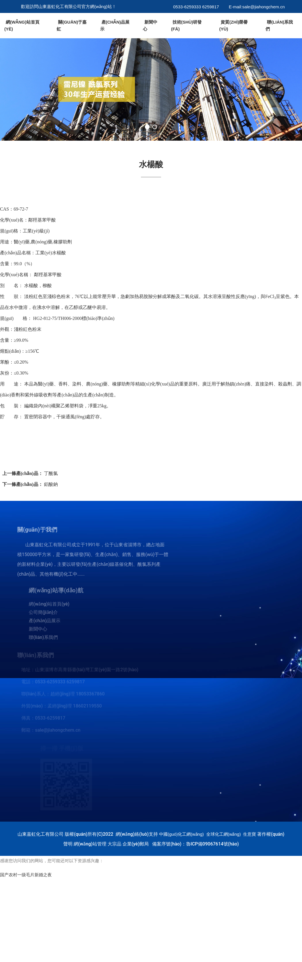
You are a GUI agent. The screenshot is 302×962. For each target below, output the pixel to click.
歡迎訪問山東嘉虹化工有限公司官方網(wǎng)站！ (68, 6)
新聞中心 (150, 25)
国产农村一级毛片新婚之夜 (26, 874)
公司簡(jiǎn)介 (43, 614)
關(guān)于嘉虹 (72, 25)
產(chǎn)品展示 (115, 25)
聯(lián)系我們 (279, 25)
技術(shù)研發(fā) (186, 25)
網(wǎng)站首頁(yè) (21, 25)
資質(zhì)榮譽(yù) (233, 25)
